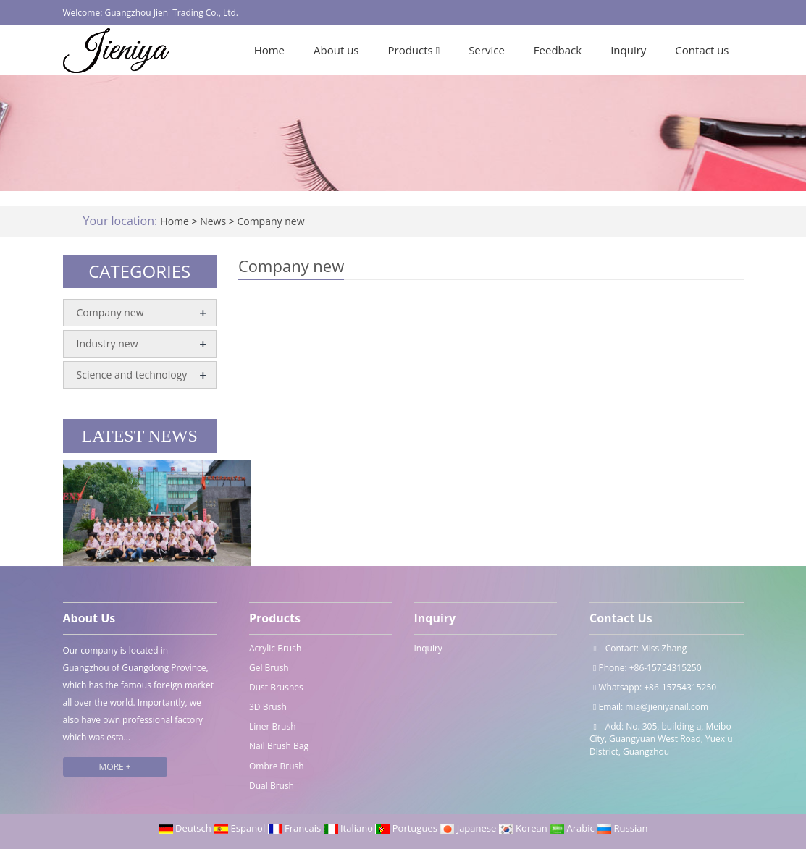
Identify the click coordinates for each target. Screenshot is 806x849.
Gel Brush (269, 668)
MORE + (115, 767)
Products (414, 50)
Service (487, 50)
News (214, 221)
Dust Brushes (276, 687)
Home (269, 50)
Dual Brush (271, 786)
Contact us (702, 50)
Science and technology (132, 374)
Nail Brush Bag (278, 746)
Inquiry (628, 50)
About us (336, 50)
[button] (438, 50)
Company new (270, 221)
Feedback (558, 50)
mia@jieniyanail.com (666, 707)
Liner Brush (272, 726)
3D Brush (268, 707)
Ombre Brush (276, 766)
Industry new (107, 343)
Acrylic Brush (275, 648)
